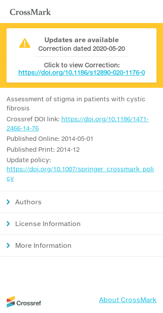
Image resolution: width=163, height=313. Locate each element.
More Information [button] (43, 245)
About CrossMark (127, 299)
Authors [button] (28, 202)
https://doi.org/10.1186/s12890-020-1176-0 (81, 72)
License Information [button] (48, 223)
